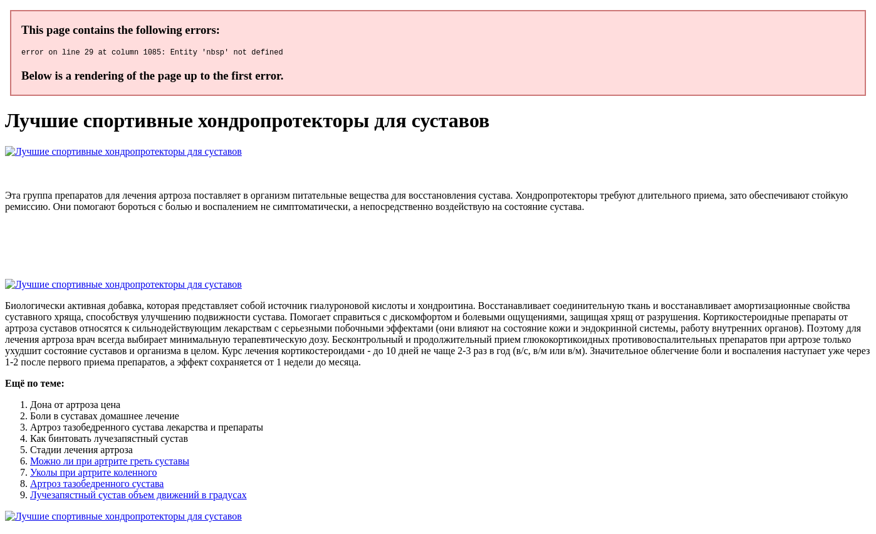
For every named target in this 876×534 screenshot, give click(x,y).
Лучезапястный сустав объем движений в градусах (138, 496)
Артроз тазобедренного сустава (97, 485)
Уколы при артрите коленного (93, 474)
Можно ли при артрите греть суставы (109, 463)
